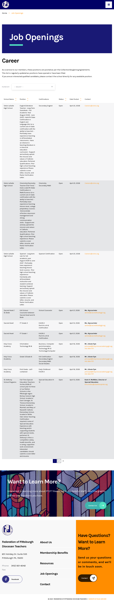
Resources (47, 563)
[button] (33, 87)
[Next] (63, 461)
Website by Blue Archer (97, 599)
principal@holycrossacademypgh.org (98, 346)
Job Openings (49, 573)
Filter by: (6, 87)
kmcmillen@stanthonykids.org (96, 384)
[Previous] (50, 461)
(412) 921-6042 (18, 565)
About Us (46, 542)
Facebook (15, 579)
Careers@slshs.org (92, 106)
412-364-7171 (89, 348)
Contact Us (92, 506)
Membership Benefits (54, 553)
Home (4, 13)
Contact (45, 584)
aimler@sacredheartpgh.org (95, 313)
